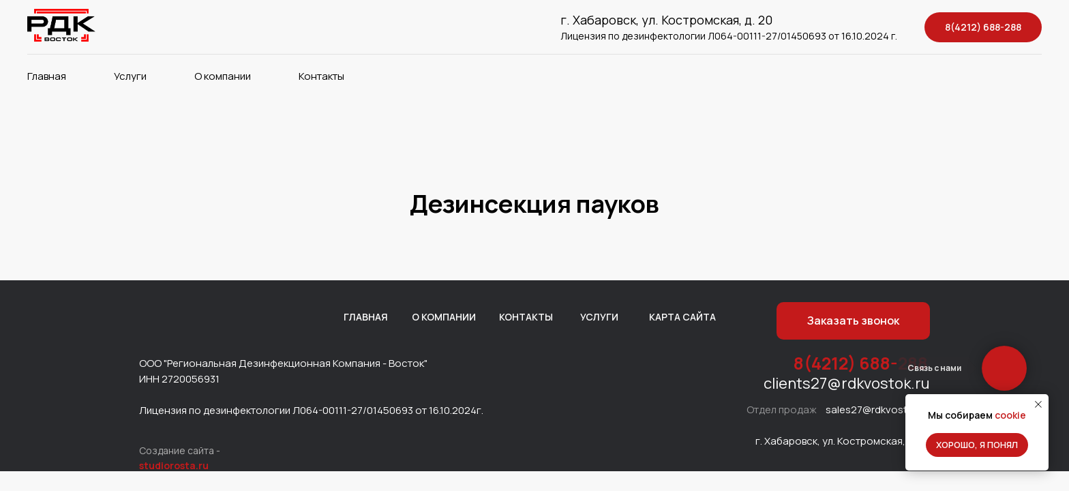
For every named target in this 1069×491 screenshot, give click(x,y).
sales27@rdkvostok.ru (878, 409)
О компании (222, 76)
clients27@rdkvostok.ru (847, 383)
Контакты (321, 76)
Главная (46, 76)
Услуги (130, 76)
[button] (853, 321)
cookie (1010, 414)
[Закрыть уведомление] (1038, 404)
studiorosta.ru (174, 465)
